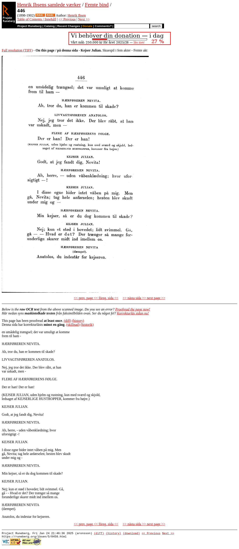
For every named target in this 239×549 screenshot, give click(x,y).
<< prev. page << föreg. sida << (96, 298)
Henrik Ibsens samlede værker (49, 4)
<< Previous (67, 19)
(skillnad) (73, 324)
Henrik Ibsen (77, 15)
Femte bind (97, 4)
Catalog (49, 26)
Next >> (84, 19)
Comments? (103, 26)
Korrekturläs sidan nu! (133, 313)
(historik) (87, 324)
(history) (78, 321)
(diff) (67, 321)
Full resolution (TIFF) (17, 50)
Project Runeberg (29, 26)
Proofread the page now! (132, 309)
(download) (131, 534)
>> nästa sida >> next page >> (144, 298)
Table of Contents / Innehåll (36, 19)
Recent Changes (68, 26)
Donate (87, 26)
